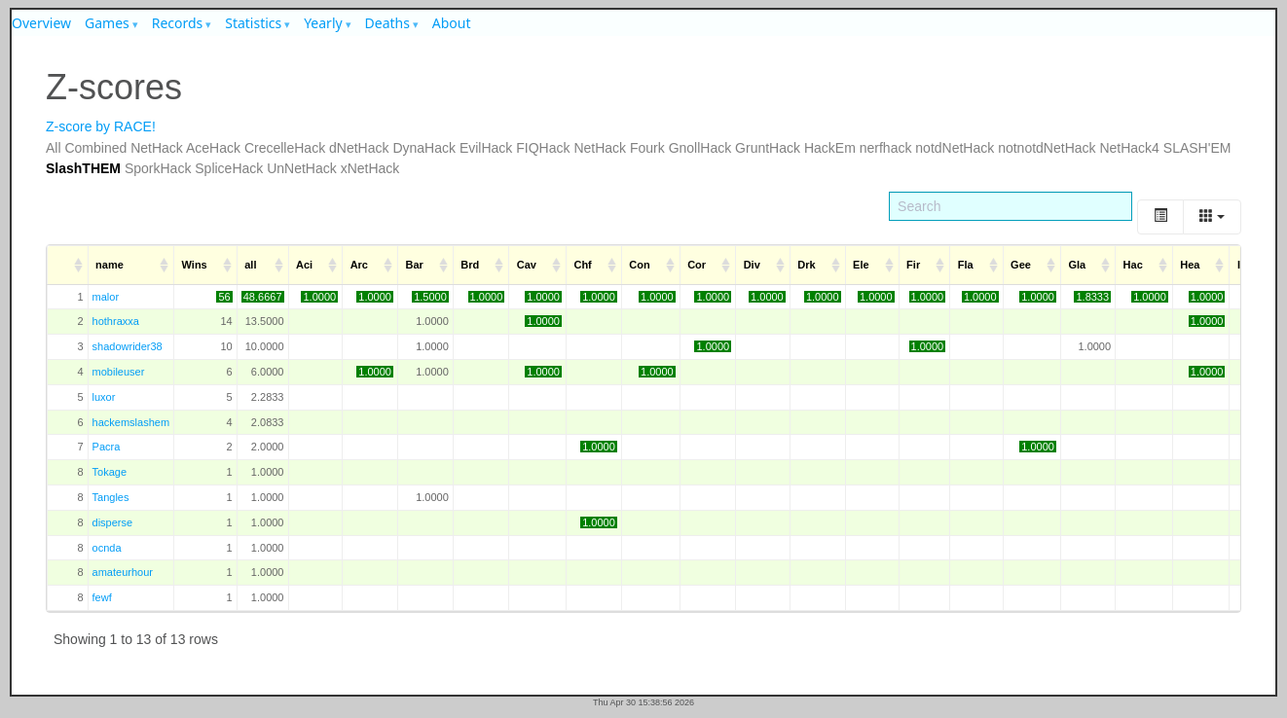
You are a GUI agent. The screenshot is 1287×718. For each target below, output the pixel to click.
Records (177, 23)
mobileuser (118, 371)
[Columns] (1212, 216)
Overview (41, 23)
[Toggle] (1160, 216)
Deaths (387, 23)
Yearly (323, 23)
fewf (102, 597)
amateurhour (122, 572)
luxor (104, 397)
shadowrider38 (127, 346)
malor (106, 297)
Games (107, 23)
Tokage (109, 472)
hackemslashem (130, 422)
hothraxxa (115, 321)
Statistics (253, 23)
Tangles (110, 497)
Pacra (106, 446)
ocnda (107, 548)
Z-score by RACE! (101, 126)
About (451, 23)
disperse (112, 522)
